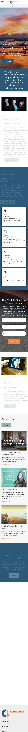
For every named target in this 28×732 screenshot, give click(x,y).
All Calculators (4, 726)
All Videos (3, 725)
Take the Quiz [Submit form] (14, 341)
